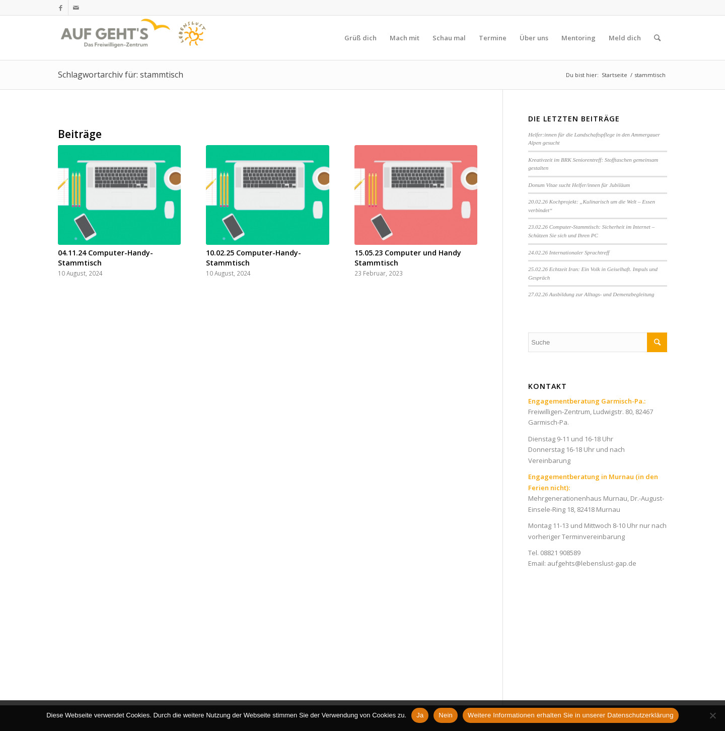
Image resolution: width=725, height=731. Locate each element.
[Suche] (657, 38)
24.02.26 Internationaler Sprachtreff (568, 252)
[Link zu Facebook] (60, 7)
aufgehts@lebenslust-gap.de (591, 563)
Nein (446, 715)
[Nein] (712, 715)
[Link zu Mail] (76, 7)
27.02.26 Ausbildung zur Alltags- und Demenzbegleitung (591, 294)
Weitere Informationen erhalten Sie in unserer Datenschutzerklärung (571, 715)
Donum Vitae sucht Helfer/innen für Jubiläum (579, 185)
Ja (419, 715)
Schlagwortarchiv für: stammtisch (120, 74)
